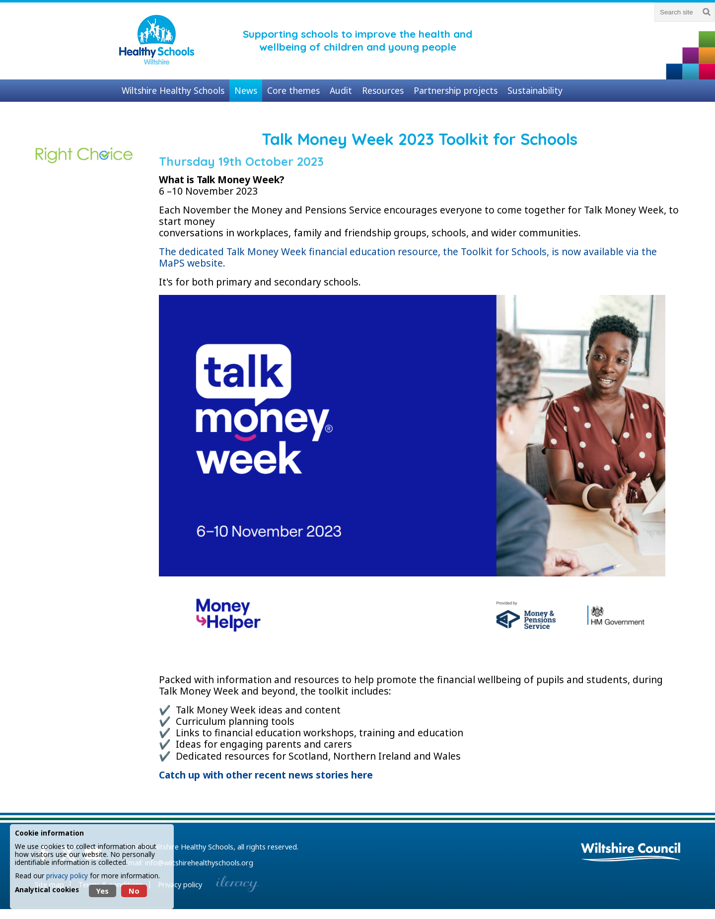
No (134, 891)
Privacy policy (180, 884)
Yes (102, 891)
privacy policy (67, 875)
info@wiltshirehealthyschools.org (199, 862)
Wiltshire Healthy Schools (191, 846)
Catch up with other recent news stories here (266, 774)
